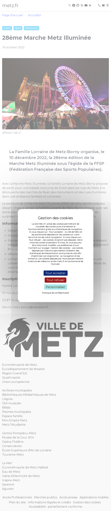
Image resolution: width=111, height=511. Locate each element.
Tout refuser (56, 280)
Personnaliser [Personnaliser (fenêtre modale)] (55, 287)
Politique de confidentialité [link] (55, 292)
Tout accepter (55, 273)
